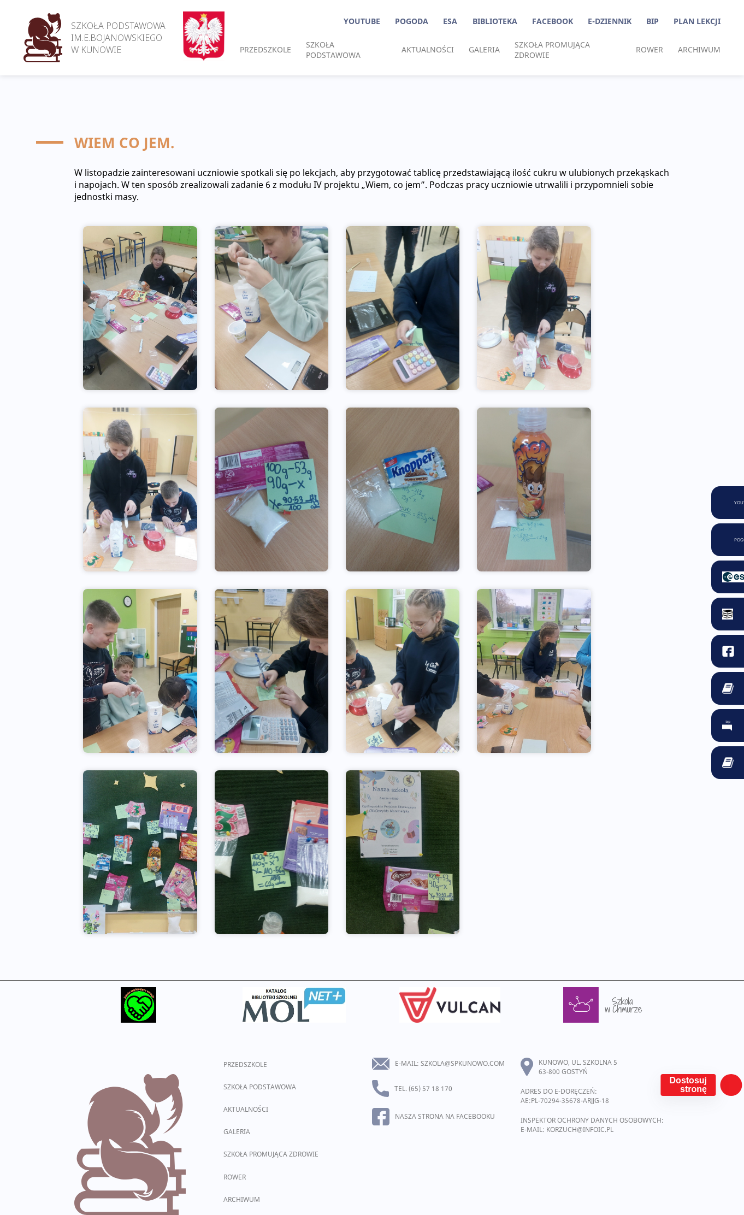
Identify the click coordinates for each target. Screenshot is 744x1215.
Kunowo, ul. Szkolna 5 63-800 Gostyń (578, 1067)
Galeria (484, 49)
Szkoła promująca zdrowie (552, 49)
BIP (652, 21)
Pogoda (411, 21)
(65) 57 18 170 (430, 1088)
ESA (450, 21)
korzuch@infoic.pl (579, 1129)
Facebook (552, 21)
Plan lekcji (697, 21)
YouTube (362, 21)
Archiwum (699, 49)
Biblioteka (495, 21)
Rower (649, 49)
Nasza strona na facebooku (445, 1116)
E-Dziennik (609, 21)
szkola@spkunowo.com (463, 1063)
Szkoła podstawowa (333, 49)
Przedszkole (265, 49)
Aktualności (427, 49)
